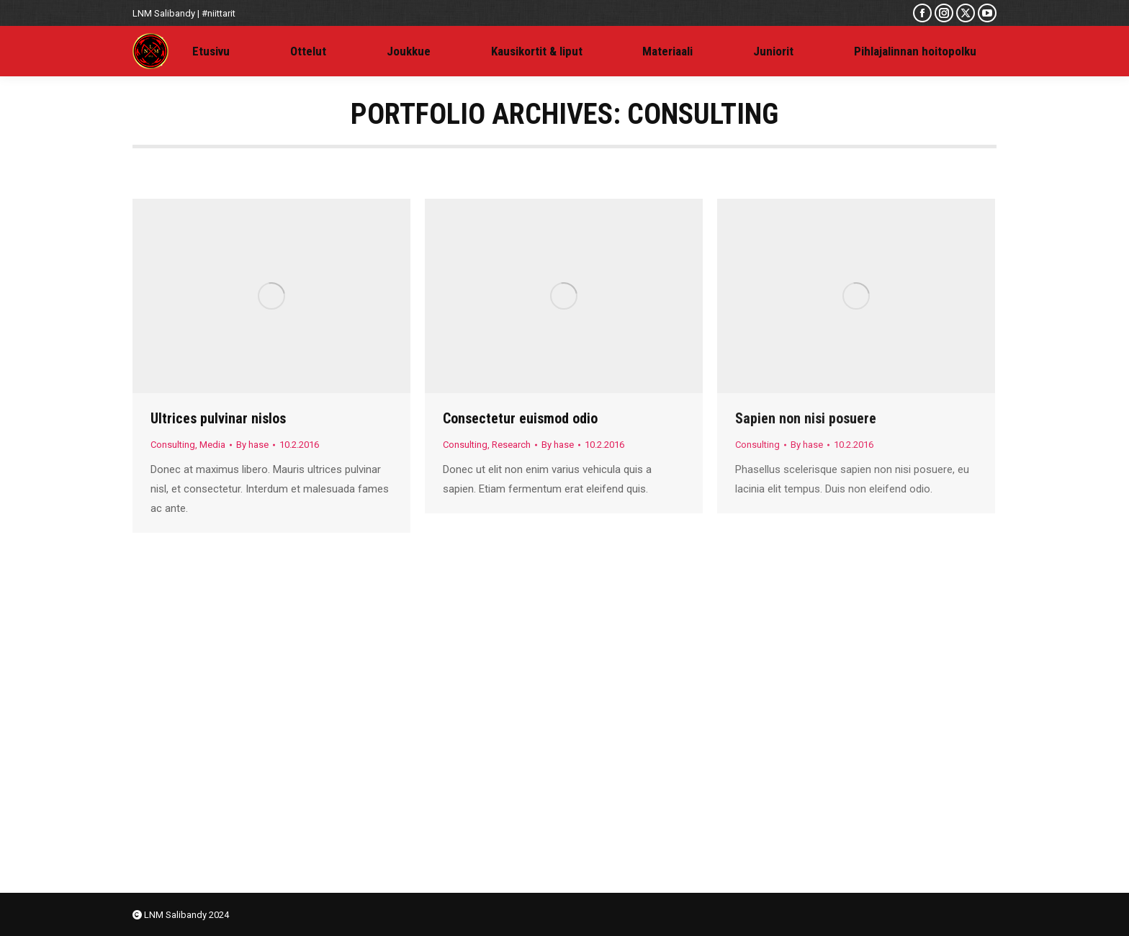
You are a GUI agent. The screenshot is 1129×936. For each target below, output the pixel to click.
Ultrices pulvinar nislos (218, 418)
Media (212, 444)
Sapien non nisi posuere (805, 418)
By (252, 444)
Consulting (172, 444)
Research (511, 444)
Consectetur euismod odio (520, 418)
